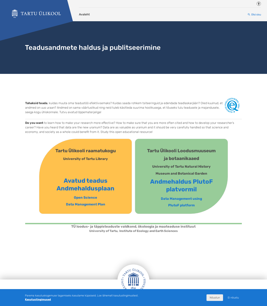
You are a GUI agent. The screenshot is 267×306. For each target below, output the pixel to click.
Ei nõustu (233, 297)
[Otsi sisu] (254, 14)
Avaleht (84, 14)
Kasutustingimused (38, 299)
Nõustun (215, 297)
